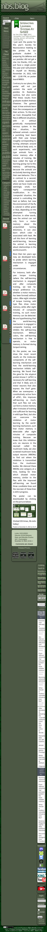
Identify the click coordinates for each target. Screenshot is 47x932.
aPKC (29, 34)
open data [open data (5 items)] (4, 130)
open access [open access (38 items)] (7, 124)
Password (40, 904)
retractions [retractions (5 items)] (6, 160)
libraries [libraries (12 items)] (6, 113)
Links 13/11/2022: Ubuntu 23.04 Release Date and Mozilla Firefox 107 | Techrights (24, 536)
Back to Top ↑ (39, 930)
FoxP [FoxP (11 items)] (5, 84)
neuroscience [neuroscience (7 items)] (8, 119)
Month (41, 616)
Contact (6, 46)
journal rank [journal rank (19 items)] (6, 106)
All (41, 618)
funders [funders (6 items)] (5, 91)
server (6, 211)
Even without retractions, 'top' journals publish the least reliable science (43, 661)
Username (40, 899)
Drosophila (17, 36)
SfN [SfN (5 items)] (3, 170)
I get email (5, 188)
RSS (32, 930)
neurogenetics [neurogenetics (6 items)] (8, 117)
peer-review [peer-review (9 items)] (5, 143)
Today (41, 769)
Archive (6, 47)
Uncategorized (8, 215)
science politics (6, 209)
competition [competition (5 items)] (6, 68)
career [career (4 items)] (4, 62)
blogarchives (8, 185)
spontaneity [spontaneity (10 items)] (7, 172)
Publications (8, 37)
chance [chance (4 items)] (4, 64)
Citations (6, 39)
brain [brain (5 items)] (4, 60)
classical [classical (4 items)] (5, 66)
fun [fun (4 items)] (3, 89)
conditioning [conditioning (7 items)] (7, 70)
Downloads (7, 40)
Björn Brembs (32, 927)
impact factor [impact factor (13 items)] (5, 97)
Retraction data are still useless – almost (42, 740)
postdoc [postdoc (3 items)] (4, 148)
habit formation (31, 36)
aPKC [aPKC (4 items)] (4, 57)
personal (6, 194)
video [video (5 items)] (4, 179)
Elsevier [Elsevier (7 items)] (5, 80)
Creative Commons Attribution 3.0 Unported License (26, 929)
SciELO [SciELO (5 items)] (5, 162)
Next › (32, 18)
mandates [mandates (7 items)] (6, 115)
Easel (20, 930)
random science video (6, 197)
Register (41, 920)
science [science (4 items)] (4, 163)
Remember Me (41, 912)
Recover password (42, 922)
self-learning (30, 38)
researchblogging (9, 201)
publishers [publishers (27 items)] (9, 153)
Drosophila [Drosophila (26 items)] (9, 77)
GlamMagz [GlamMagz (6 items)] (6, 93)
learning (16, 38)
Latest (42, 609)
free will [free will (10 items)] (6, 87)
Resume (6, 42)
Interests (6, 44)
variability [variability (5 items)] (5, 177)
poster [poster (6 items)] (4, 150)
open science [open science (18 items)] (6, 134)
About (5, 35)
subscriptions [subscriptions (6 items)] (7, 175)
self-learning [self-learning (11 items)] (6, 166)
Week (41, 771)
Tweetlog (7, 213)
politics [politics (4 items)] (4, 147)
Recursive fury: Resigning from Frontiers (42, 837)
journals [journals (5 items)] (5, 111)
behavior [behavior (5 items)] (5, 59)
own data (7, 192)
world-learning (18, 40)
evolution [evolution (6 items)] (6, 82)
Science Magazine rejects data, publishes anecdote (42, 825)
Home (6, 33)
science (6, 203)
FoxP (23, 36)
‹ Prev (16, 18)
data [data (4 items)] (3, 71)
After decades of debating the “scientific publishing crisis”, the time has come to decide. (42, 720)
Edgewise (42, 766)
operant (22, 38)
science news (6, 205)
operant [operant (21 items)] (7, 139)
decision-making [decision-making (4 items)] (5, 74)
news (5, 190)
